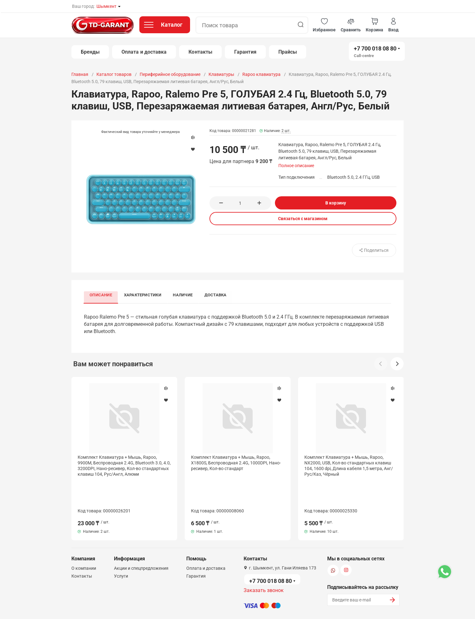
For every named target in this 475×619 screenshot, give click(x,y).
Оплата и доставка (144, 52)
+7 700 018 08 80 (375, 48)
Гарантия (245, 52)
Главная (79, 74)
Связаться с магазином (303, 218)
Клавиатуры (221, 74)
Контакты (200, 52)
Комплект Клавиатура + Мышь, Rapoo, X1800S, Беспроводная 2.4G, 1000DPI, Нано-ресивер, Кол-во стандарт (236, 463)
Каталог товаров (114, 74)
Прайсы (287, 52)
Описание (101, 295)
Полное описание (296, 165)
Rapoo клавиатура (261, 74)
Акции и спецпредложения (141, 538)
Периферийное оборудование (170, 74)
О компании (83, 538)
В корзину (335, 202)
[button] (324, 25)
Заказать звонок (264, 561)
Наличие (185, 295)
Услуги (121, 546)
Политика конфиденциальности (185, 607)
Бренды (90, 52)
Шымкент (106, 6)
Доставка (218, 295)
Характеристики (143, 295)
